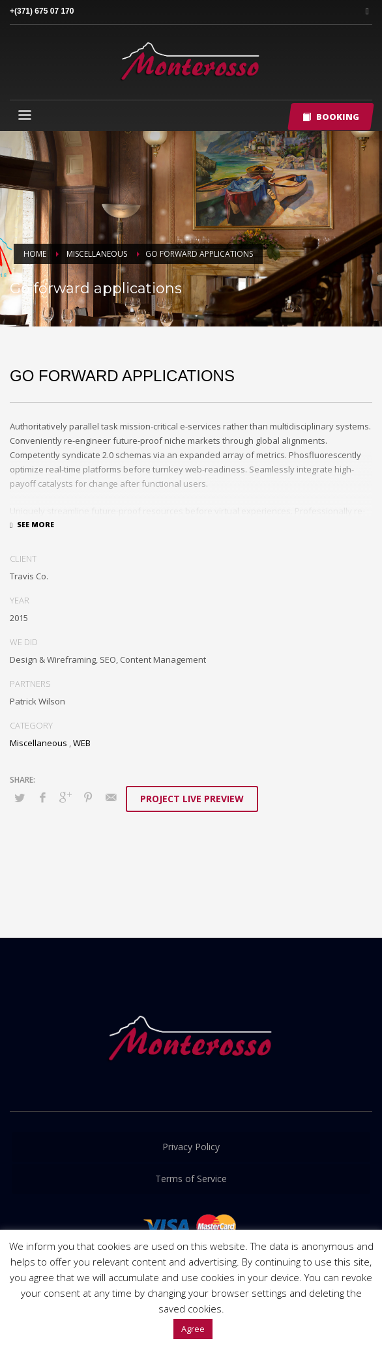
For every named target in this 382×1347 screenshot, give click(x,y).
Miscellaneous (38, 743)
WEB (82, 743)
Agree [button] (193, 1329)
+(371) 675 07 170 (42, 11)
